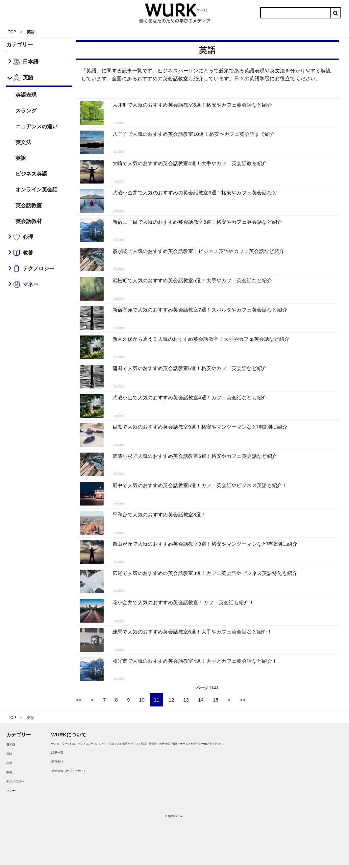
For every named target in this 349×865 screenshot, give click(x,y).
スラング (26, 110)
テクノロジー (15, 781)
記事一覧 (57, 752)
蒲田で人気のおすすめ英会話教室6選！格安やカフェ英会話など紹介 (189, 368)
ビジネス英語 (31, 174)
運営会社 (57, 761)
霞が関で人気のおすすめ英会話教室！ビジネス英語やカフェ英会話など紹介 (198, 251)
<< (79, 700)
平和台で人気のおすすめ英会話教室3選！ (159, 514)
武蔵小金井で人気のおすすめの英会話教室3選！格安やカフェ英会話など (194, 192)
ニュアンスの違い (36, 126)
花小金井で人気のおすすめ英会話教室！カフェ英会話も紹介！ (183, 602)
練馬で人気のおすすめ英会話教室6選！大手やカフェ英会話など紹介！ (192, 631)
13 (186, 700)
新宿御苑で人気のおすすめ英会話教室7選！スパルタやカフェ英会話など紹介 (199, 309)
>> (243, 700)
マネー (10, 790)
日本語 (10, 744)
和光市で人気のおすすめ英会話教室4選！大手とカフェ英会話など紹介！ (194, 661)
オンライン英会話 (36, 189)
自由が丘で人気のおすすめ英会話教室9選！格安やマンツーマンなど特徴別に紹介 (204, 544)
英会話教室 (28, 205)
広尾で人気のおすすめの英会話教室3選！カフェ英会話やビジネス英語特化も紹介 (204, 573)
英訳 (20, 158)
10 (142, 700)
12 (171, 700)
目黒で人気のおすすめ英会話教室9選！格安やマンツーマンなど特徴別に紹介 (199, 427)
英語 (9, 753)
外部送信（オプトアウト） (69, 771)
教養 (9, 772)
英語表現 (26, 95)
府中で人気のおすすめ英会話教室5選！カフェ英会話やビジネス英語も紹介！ (199, 485)
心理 (9, 763)
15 (215, 700)
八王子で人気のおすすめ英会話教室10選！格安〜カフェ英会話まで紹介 (193, 134)
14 (201, 700)
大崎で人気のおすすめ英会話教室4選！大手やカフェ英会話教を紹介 (189, 163)
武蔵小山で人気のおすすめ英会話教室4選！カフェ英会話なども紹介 (189, 397)
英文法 (23, 142)
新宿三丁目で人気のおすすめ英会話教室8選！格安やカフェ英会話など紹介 (197, 222)
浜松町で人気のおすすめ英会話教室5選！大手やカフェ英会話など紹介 (192, 280)
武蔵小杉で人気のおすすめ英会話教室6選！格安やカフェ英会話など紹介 (194, 456)
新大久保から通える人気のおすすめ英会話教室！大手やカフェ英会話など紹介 (200, 339)
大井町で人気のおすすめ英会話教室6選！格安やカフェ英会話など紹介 (192, 105)
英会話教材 (28, 221)
